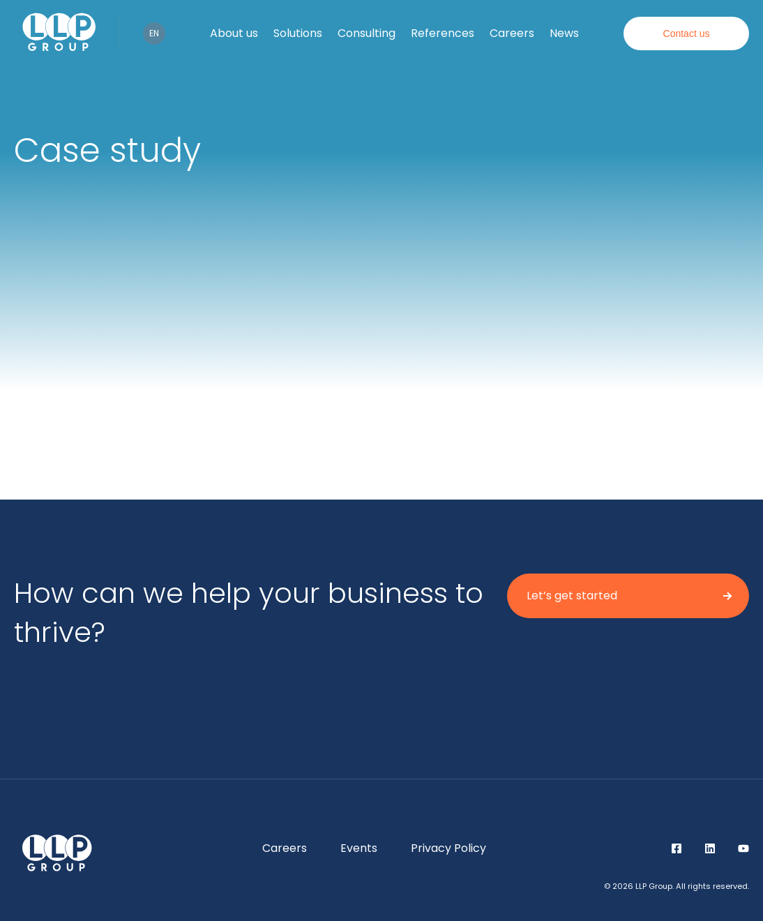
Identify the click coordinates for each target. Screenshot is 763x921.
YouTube (743, 848)
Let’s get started (572, 595)
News (564, 33)
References (442, 33)
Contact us (686, 33)
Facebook (676, 848)
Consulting (366, 33)
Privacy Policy (448, 848)
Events (358, 848)
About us (234, 33)
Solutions (297, 33)
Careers (512, 33)
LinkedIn (710, 848)
